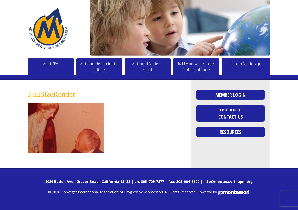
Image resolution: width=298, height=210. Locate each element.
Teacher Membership (246, 63)
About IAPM (50, 63)
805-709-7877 (152, 181)
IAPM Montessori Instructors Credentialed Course (196, 66)
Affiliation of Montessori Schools (147, 66)
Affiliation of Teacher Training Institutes (99, 66)
